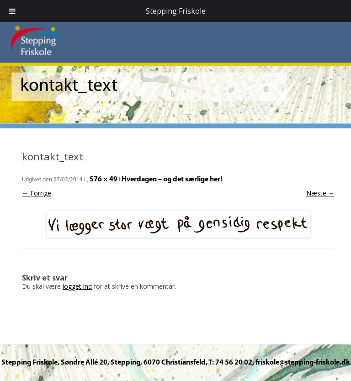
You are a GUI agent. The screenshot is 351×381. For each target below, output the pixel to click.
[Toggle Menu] (12, 11)
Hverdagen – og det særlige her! (172, 179)
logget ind (77, 286)
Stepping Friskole (176, 11)
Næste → (320, 193)
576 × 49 (103, 179)
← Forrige (36, 193)
